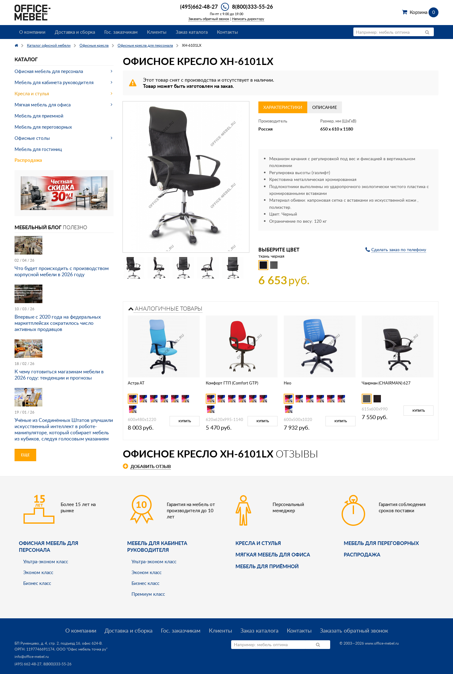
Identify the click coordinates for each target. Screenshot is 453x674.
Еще (25, 454)
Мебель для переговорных (43, 127)
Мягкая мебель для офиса (43, 104)
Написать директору (248, 18)
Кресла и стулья (32, 93)
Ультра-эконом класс (45, 561)
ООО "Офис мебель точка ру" (81, 649)
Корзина (424, 12)
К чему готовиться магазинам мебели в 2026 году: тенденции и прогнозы (59, 374)
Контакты (227, 32)
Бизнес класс (37, 583)
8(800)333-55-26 (252, 6)
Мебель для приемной (39, 116)
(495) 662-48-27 (28, 664)
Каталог (26, 59)
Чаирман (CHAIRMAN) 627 (386, 383)
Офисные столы (32, 138)
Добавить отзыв (151, 466)
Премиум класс (148, 594)
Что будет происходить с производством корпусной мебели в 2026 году (62, 271)
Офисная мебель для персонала (49, 71)
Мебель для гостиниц (38, 149)
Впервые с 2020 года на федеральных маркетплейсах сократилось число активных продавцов (58, 323)
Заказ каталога (192, 32)
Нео (287, 383)
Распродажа (28, 160)
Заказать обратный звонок (208, 18)
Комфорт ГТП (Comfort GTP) (232, 383)
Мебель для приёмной (267, 566)
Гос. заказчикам (121, 32)
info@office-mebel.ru (32, 656)
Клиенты (156, 32)
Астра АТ (136, 383)
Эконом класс (38, 572)
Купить (185, 421)
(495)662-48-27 (199, 6)
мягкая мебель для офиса (272, 554)
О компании (32, 32)
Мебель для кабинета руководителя (54, 82)
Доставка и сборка (75, 32)
